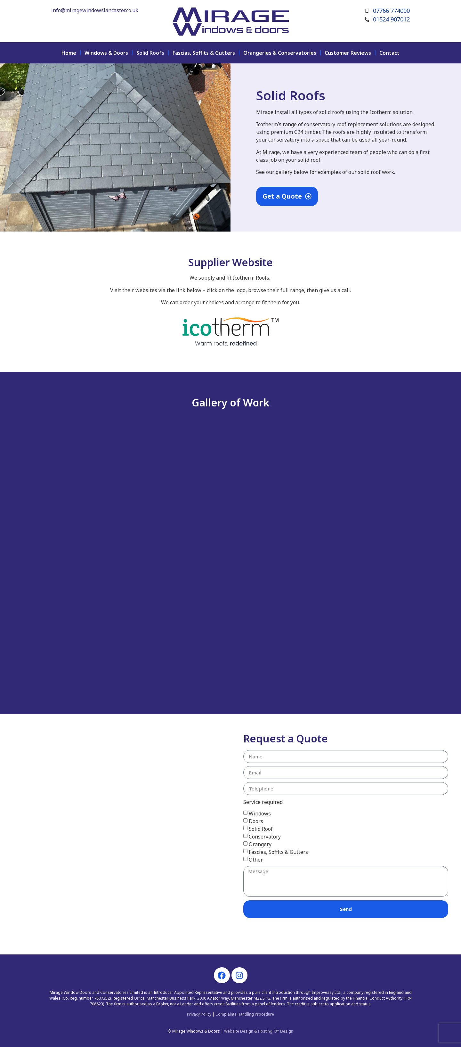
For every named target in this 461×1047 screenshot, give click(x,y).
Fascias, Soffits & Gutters (204, 52)
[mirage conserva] (115, 834)
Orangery (260, 844)
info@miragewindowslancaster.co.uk (94, 10)
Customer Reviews (348, 52)
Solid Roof (261, 828)
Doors (256, 821)
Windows (260, 813)
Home (68, 52)
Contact (389, 52)
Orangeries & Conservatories (279, 52)
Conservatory (265, 836)
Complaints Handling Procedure (244, 1014)
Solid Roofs (150, 52)
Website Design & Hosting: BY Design (258, 1031)
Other (256, 859)
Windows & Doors (106, 52)
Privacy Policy (199, 1014)
